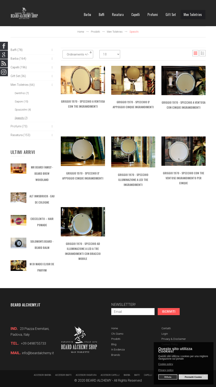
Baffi (137, 375)
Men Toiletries (115, 31)
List (202, 53)
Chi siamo (117, 333)
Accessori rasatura (86, 375)
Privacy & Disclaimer (173, 338)
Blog (113, 344)
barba (127, 375)
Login (164, 333)
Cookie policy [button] (165, 364)
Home (80, 31)
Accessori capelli (110, 375)
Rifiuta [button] (167, 377)
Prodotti (95, 31)
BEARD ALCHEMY (98, 380)
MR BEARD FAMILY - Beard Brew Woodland (42, 173)
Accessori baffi (63, 375)
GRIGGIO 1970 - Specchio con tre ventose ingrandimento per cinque (183, 178)
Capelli (148, 375)
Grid (195, 53)
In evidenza (118, 349)
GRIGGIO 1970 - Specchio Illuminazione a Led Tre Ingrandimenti (133, 179)
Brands (115, 354)
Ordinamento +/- (78, 54)
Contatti (166, 328)
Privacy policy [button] (165, 370)
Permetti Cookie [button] (193, 377)
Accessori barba (42, 375)
